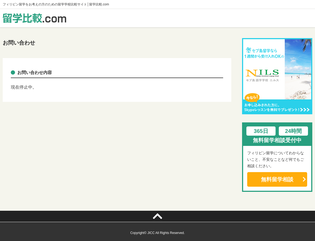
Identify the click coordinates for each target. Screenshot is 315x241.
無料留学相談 (277, 179)
